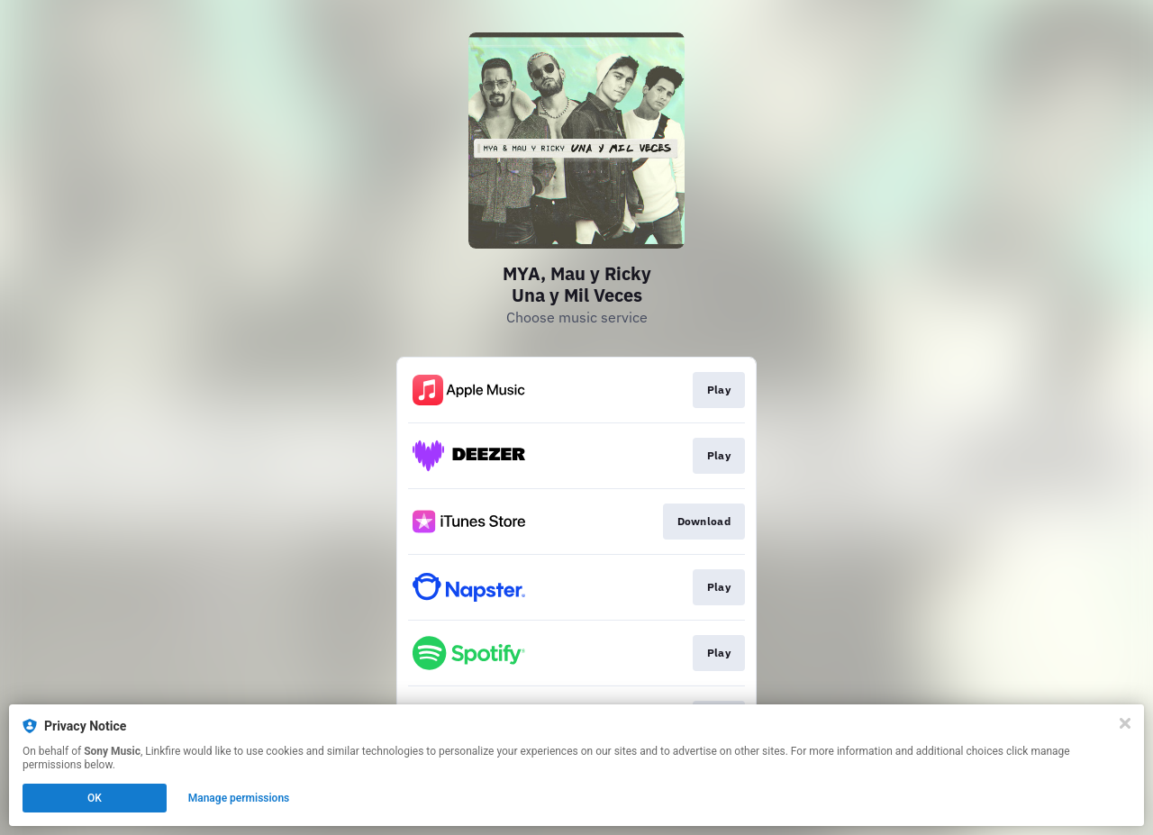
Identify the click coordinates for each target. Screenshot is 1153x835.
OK (94, 798)
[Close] (1125, 723)
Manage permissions (239, 798)
